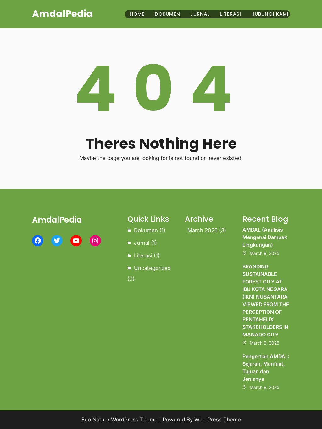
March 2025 (202, 230)
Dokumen (146, 230)
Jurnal (141, 243)
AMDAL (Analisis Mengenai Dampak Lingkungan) (264, 237)
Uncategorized (152, 268)
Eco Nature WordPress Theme (119, 419)
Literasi (143, 255)
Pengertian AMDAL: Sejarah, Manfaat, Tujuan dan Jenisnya (266, 367)
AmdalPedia (62, 13)
